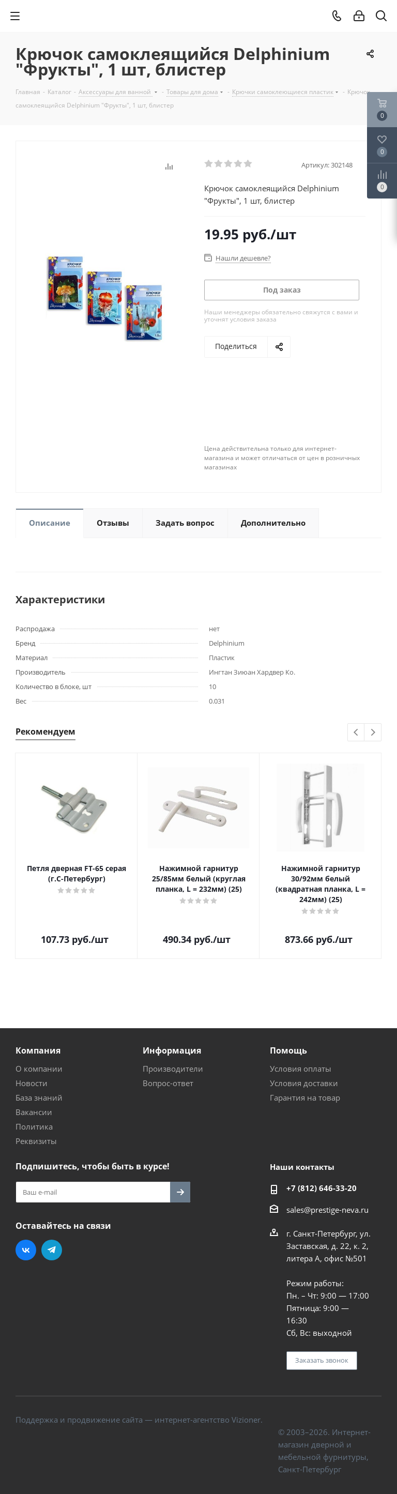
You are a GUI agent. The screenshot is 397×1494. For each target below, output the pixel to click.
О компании (39, 1068)
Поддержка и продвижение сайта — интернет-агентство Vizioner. (139, 1419)
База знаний (39, 1097)
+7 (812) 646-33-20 (321, 1188)
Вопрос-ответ (168, 1083)
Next (372, 733)
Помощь (288, 1050)
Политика (34, 1126)
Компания (38, 1050)
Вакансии (34, 1112)
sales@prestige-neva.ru (327, 1210)
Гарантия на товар (305, 1097)
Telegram (51, 1250)
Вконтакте (26, 1250)
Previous (356, 733)
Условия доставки (304, 1083)
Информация (172, 1050)
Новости (32, 1083)
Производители (173, 1068)
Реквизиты (36, 1141)
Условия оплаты (300, 1068)
